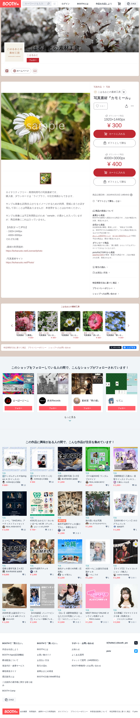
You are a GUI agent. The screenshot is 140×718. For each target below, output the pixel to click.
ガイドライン (63, 711)
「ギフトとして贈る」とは (107, 201)
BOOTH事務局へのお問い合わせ (86, 666)
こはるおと (32, 55)
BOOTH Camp (8, 691)
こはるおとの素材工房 (70, 307)
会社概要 (23, 711)
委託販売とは (8, 676)
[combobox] (36, 3)
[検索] (48, 4)
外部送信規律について (98, 711)
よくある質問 (78, 655)
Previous (12, 325)
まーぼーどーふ (21, 400)
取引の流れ (100, 267)
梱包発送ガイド (9, 671)
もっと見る (70, 419)
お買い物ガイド (44, 655)
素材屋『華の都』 (91, 400)
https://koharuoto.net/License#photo (24, 251)
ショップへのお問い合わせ (105, 294)
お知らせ (76, 649)
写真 (108, 87)
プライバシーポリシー (103, 288)
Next (128, 325)
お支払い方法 (101, 272)
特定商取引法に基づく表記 (105, 283)
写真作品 (98, 87)
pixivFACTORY (98, 255)
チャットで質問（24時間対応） (86, 660)
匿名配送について (10, 660)
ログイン (66, 4)
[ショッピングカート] (119, 3)
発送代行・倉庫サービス (13, 666)
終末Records (54, 400)
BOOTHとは (82, 4)
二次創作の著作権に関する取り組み (17, 683)
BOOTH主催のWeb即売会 (48, 676)
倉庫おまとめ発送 (45, 671)
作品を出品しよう (104, 4)
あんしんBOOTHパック (102, 236)
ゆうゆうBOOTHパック (121, 236)
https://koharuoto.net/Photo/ (20, 262)
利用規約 (32, 711)
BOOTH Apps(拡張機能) (13, 655)
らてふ (119, 400)
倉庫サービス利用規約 (47, 711)
